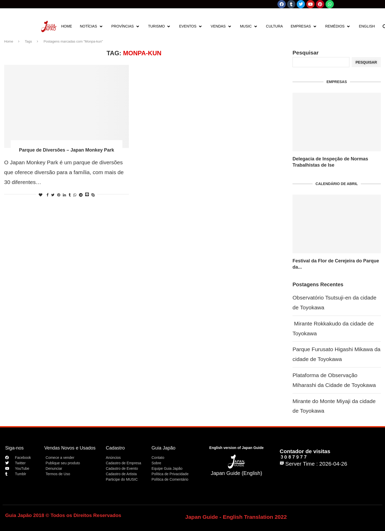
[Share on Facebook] (48, 195)
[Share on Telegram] (81, 195)
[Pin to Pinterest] (58, 195)
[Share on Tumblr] (70, 195)
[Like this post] (40, 195)
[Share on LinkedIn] (64, 195)
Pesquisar (305, 53)
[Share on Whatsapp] (74, 195)
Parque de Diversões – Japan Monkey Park (66, 150)
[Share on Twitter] (53, 195)
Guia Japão (163, 448)
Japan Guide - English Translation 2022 (236, 517)
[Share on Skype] (93, 195)
